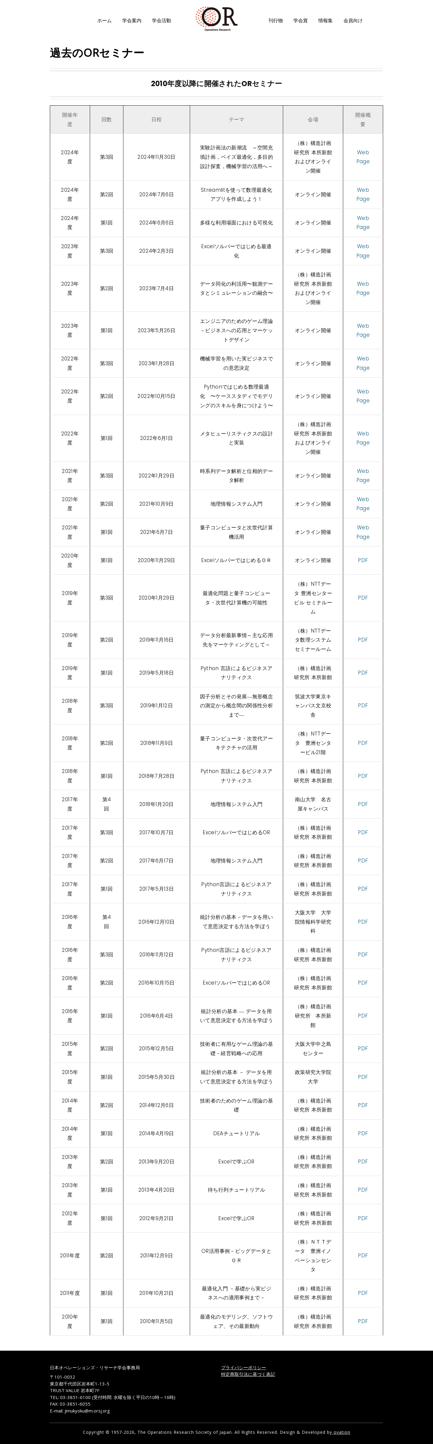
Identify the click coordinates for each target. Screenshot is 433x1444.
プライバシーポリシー (243, 1367)
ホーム (104, 20)
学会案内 (131, 20)
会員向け (353, 20)
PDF (363, 560)
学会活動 (161, 20)
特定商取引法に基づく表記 (248, 1374)
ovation (341, 1432)
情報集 (325, 20)
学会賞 (300, 20)
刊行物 (275, 20)
